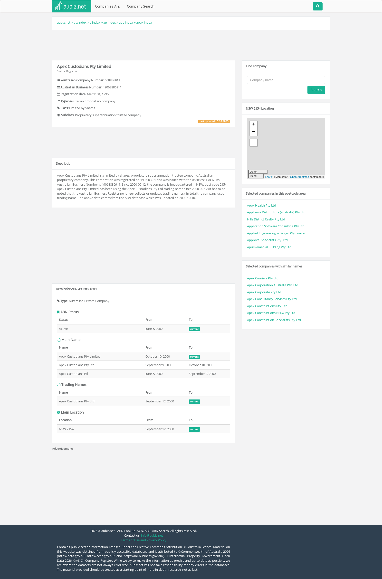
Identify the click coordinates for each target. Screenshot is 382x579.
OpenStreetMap (299, 176)
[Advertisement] (191, 44)
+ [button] (253, 124)
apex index (144, 22)
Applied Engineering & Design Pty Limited (276, 233)
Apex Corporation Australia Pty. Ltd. (273, 285)
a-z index (80, 22)
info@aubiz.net (152, 535)
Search (316, 89)
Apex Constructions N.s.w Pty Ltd (271, 313)
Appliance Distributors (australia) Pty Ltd (276, 212)
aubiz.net (63, 22)
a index (95, 22)
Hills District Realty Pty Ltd (266, 219)
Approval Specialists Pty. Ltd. (267, 240)
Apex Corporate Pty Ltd (264, 292)
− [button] (253, 132)
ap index (109, 22)
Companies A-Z (107, 6)
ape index (126, 22)
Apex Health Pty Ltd (261, 205)
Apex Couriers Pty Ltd (262, 278)
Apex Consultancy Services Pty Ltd (272, 299)
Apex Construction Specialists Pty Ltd (274, 320)
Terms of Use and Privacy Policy (143, 540)
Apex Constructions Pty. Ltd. (267, 306)
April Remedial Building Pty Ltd (269, 247)
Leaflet (269, 176)
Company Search (140, 6)
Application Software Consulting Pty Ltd (276, 226)
